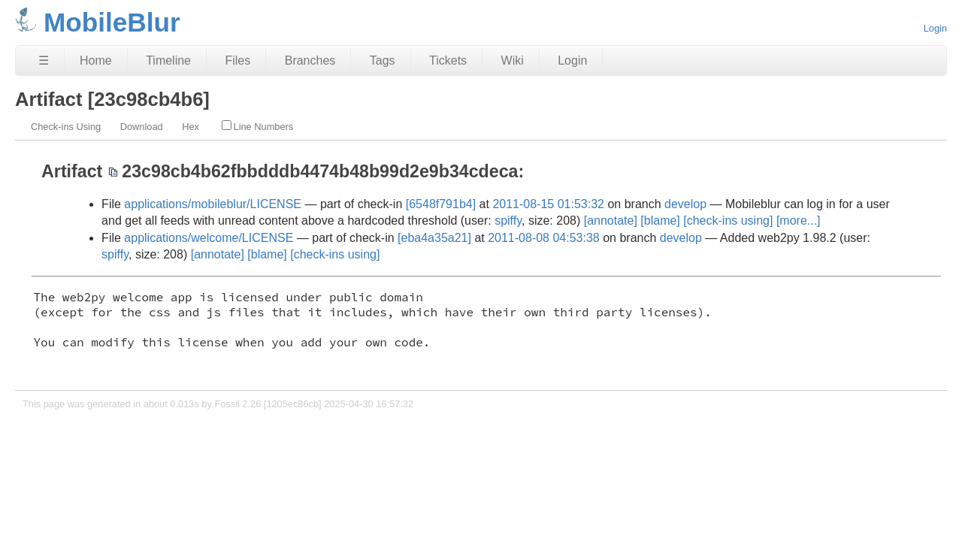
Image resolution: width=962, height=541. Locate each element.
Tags (382, 60)
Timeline (168, 60)
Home (96, 60)
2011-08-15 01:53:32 (548, 204)
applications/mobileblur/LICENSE (212, 204)
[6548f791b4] (441, 204)
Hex (190, 126)
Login (935, 28)
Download (141, 126)
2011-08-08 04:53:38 (544, 237)
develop (685, 204)
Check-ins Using (66, 126)
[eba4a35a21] (434, 237)
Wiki (512, 60)
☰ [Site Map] (43, 60)
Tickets (448, 60)
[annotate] (610, 220)
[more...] (798, 220)
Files (237, 60)
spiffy (508, 220)
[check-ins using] (728, 220)
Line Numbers (258, 126)
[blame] (659, 220)
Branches (310, 60)
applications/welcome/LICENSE (208, 237)
